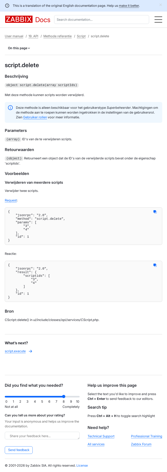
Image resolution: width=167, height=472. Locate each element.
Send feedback (18, 450)
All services (96, 444)
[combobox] (102, 19)
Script (81, 36)
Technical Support (101, 436)
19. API (33, 36)
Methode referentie (57, 36)
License (82, 465)
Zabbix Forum (141, 444)
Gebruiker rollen (35, 117)
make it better (129, 6)
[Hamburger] (158, 19)
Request (11, 199)
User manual (14, 36)
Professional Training (146, 436)
